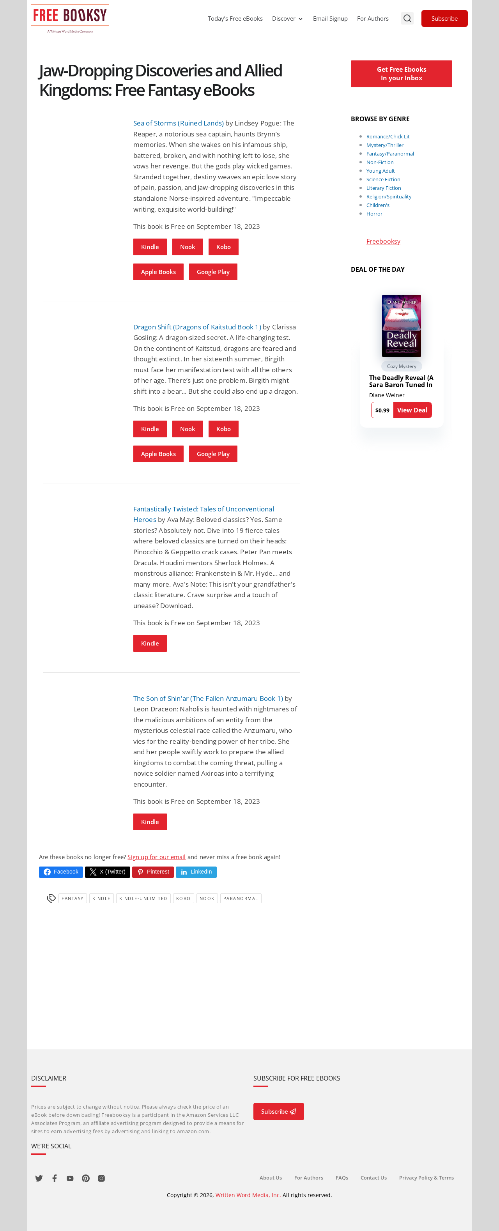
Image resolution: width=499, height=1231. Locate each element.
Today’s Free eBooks (235, 18)
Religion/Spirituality (389, 196)
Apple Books (158, 272)
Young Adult (380, 170)
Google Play (213, 272)
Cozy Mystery (401, 366)
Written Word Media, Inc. (248, 1195)
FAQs (342, 1177)
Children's (377, 205)
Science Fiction (383, 179)
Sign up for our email (156, 857)
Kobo (223, 247)
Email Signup (330, 18)
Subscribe (445, 18)
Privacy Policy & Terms (426, 1177)
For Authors (373, 18)
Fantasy (73, 898)
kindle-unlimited (143, 898)
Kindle (150, 247)
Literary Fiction (383, 187)
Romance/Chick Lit (388, 136)
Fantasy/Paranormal (390, 153)
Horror (374, 213)
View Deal (412, 410)
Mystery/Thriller (384, 145)
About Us (271, 1177)
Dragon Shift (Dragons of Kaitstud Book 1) (197, 326)
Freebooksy (383, 241)
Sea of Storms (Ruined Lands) (178, 123)
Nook (187, 247)
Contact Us (374, 1177)
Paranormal (240, 898)
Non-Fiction (380, 162)
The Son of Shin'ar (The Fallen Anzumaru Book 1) (208, 698)
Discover (288, 18)
